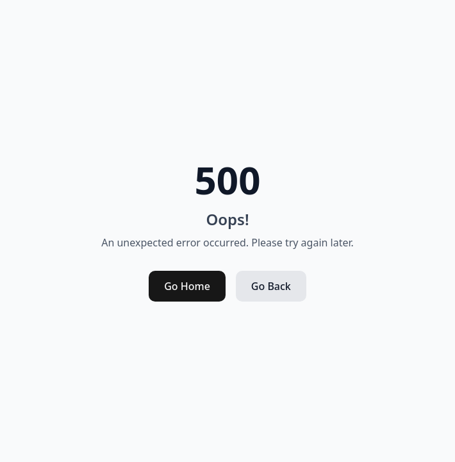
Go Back (271, 286)
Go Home (187, 286)
